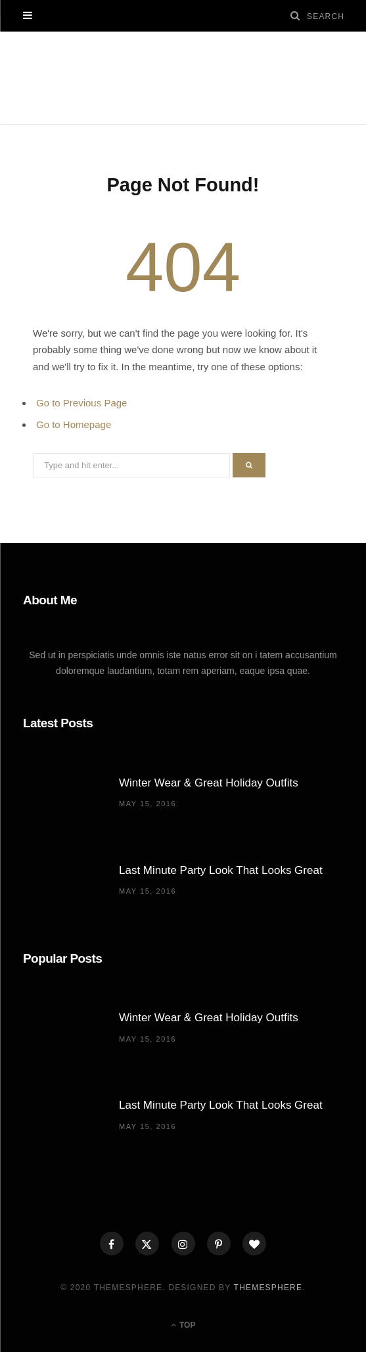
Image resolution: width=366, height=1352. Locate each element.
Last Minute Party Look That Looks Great (221, 870)
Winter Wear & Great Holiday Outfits (208, 783)
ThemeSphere (268, 1287)
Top (183, 1325)
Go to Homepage (73, 424)
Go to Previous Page (81, 402)
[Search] (295, 15)
